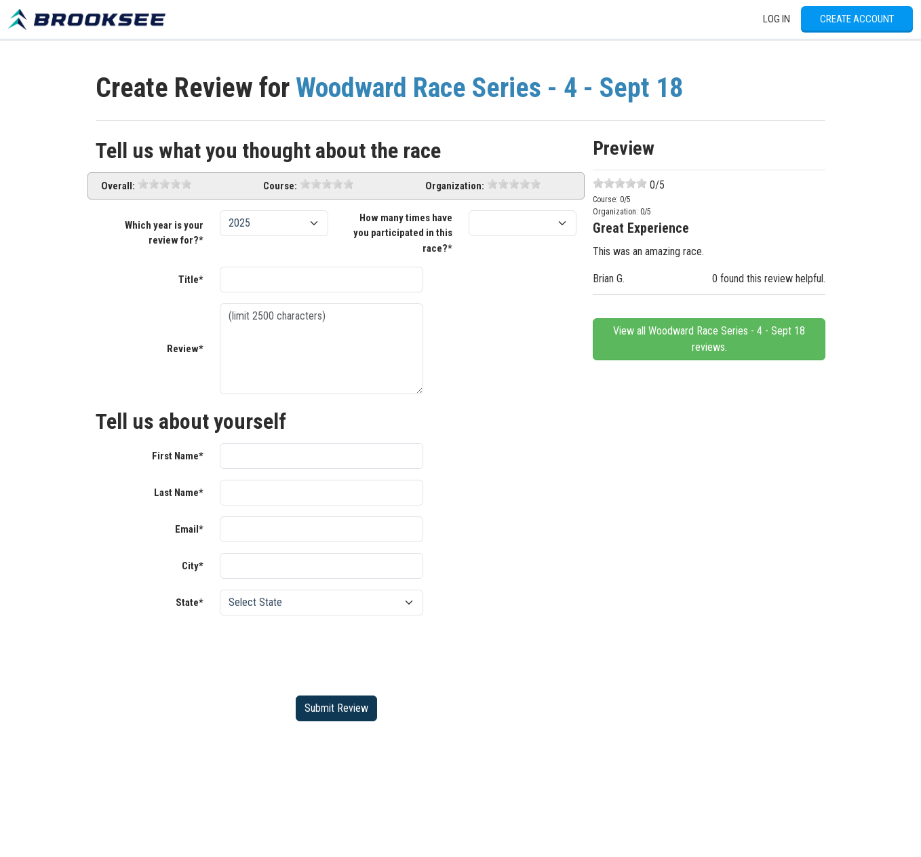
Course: (280, 186)
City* (192, 566)
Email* (189, 529)
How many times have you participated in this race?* (402, 233)
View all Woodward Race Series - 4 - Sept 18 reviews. (709, 339)
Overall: (118, 186)
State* (189, 602)
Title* (190, 279)
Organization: (454, 186)
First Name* (177, 456)
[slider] (165, 183)
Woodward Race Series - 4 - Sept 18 (489, 88)
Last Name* (178, 493)
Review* (185, 349)
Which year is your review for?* (164, 233)
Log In (776, 19)
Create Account (857, 19)
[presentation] (323, 652)
